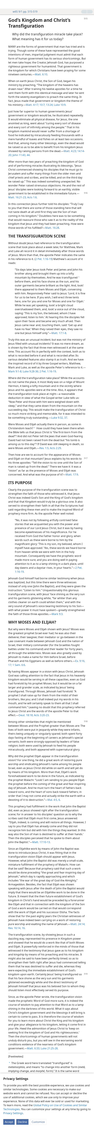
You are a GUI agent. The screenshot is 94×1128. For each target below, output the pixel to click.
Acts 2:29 (55, 448)
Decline (22, 1122)
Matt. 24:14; (78, 924)
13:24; (49, 105)
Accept (9, 1122)
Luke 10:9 (59, 105)
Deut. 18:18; (26, 715)
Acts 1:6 (32, 197)
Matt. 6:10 (41, 74)
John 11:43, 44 (21, 155)
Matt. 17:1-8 (59, 333)
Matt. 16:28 (52, 228)
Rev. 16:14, (14, 928)
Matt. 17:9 (72, 474)
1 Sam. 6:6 (18, 665)
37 (65, 417)
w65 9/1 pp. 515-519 (23, 11)
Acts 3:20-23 (41, 715)
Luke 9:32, (57, 417)
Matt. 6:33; (33, 1048)
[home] (5, 4)
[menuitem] (5, 4)
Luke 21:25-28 (49, 1048)
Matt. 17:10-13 (41, 842)
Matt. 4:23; (70, 151)
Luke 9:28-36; (30, 371)
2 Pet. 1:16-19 (43, 259)
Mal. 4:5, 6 (54, 800)
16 (23, 928)
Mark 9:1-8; (15, 371)
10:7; (42, 105)
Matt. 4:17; (32, 105)
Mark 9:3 (57, 614)
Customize (38, 1122)
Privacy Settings (13, 1113)
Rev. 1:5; (44, 448)
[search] (90, 4)
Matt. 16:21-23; (17, 197)
